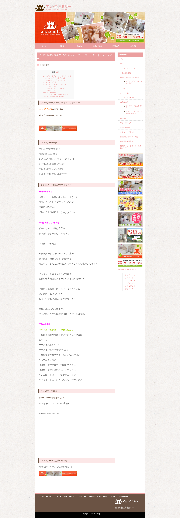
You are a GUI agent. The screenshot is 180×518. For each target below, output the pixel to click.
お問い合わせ (97, 46)
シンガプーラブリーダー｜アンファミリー (58, 76)
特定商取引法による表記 (129, 137)
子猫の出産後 (51, 90)
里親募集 (123, 118)
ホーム (44, 46)
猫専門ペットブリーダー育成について (130, 147)
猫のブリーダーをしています (56, 80)
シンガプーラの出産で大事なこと (55, 84)
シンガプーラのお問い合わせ (53, 97)
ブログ (122, 59)
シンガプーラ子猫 (49, 82)
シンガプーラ (81, 496)
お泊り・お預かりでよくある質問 (134, 82)
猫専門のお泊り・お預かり (129, 77)
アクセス (123, 88)
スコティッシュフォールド (66, 496)
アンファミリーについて (129, 68)
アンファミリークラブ (128, 97)
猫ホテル (80, 46)
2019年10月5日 (44, 65)
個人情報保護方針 (126, 141)
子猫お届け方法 (125, 73)
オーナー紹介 (125, 93)
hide (57, 72)
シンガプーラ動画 (49, 92)
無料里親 (133, 46)
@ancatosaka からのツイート (128, 269)
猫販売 (62, 46)
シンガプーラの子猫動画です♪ (56, 94)
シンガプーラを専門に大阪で (56, 78)
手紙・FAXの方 (125, 123)
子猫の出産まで (51, 86)
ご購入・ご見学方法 (127, 132)
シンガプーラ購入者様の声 (134, 107)
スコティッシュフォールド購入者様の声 (134, 112)
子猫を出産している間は (54, 88)
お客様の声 (115, 46)
